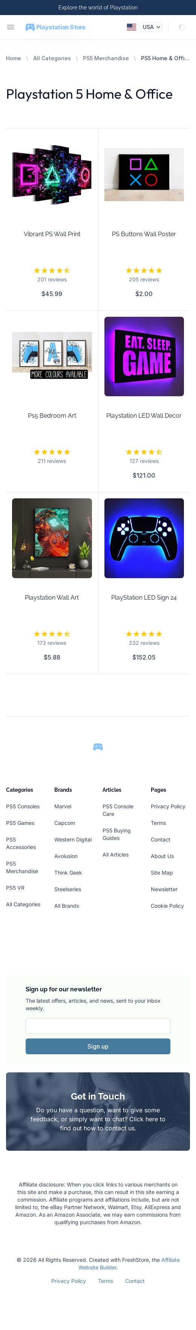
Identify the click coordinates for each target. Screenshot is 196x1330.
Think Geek (68, 872)
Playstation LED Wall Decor (144, 415)
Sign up (98, 1046)
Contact (160, 839)
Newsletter (164, 889)
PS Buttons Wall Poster (144, 234)
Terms (158, 823)
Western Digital (73, 839)
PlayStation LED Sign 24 (144, 597)
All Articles (116, 854)
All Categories (52, 58)
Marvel (62, 806)
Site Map (162, 872)
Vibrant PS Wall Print (52, 234)
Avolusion (66, 856)
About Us (162, 856)
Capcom (64, 823)
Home (13, 58)
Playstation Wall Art (52, 597)
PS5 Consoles (23, 806)
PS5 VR (15, 887)
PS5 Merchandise (106, 58)
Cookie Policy (167, 905)
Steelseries (67, 889)
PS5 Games (20, 823)
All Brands (66, 905)
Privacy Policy (168, 806)
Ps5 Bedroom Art (52, 415)
